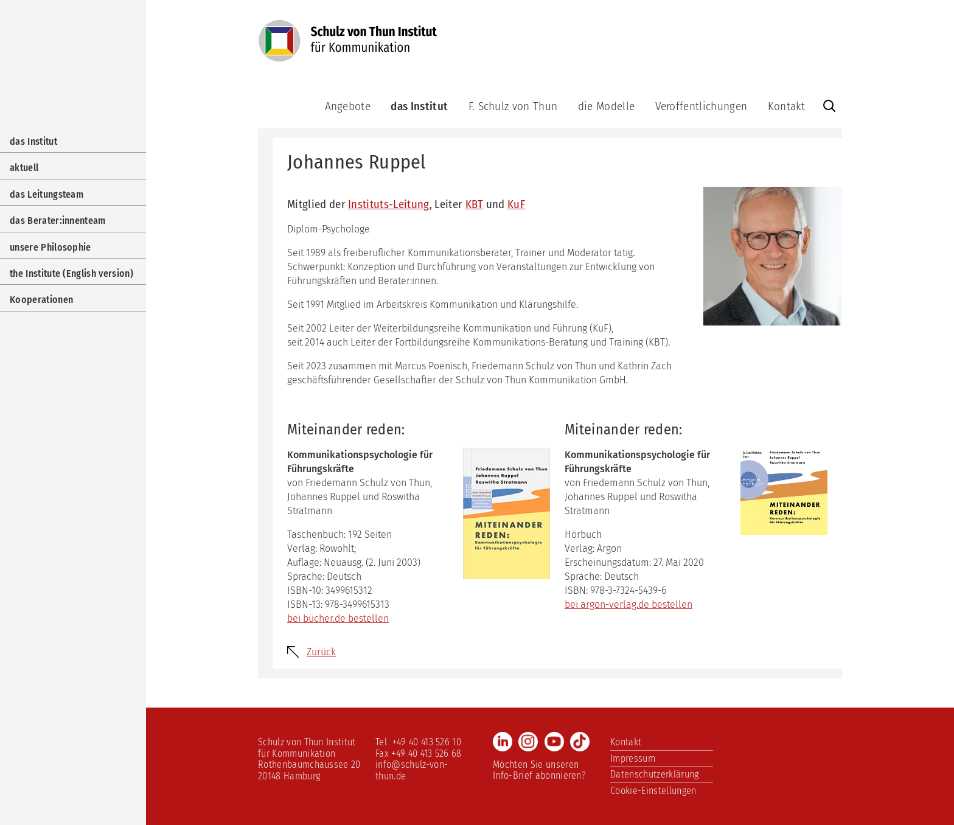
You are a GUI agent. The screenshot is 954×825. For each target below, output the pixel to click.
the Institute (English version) (71, 273)
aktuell (24, 167)
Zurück (321, 652)
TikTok (580, 741)
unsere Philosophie (50, 247)
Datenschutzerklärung (654, 774)
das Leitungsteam (46, 194)
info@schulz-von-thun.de (411, 770)
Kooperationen (41, 299)
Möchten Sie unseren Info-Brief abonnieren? (539, 770)
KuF (516, 204)
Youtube (554, 741)
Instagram (528, 741)
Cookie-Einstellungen (653, 790)
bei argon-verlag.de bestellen (628, 604)
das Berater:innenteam (58, 220)
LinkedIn (502, 741)
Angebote (348, 106)
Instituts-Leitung (388, 204)
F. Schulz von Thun (513, 106)
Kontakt (786, 106)
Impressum (632, 758)
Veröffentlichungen (701, 106)
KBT (474, 204)
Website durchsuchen (829, 106)
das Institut (419, 106)
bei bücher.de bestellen (338, 618)
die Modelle (606, 106)
